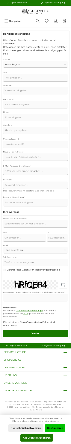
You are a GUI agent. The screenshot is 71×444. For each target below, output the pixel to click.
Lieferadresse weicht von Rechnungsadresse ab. (34, 269)
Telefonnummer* (10, 257)
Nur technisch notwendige (26, 428)
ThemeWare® (35, 410)
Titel (5, 73)
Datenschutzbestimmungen (29, 310)
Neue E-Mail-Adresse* (13, 152)
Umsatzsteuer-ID (11, 139)
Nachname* (8, 99)
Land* (6, 245)
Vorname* (7, 85)
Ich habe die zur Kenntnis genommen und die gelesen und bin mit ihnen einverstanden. (29, 313)
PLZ (49, 233)
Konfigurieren (55, 428)
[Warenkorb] (64, 21)
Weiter (35, 333)
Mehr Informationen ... (49, 421)
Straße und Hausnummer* (15, 219)
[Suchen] (37, 21)
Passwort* (7, 180)
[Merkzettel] (46, 21)
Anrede (6, 60)
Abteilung (7, 125)
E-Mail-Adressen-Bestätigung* (17, 166)
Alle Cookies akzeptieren (37, 437)
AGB (25, 313)
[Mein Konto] (55, 21)
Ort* (5, 233)
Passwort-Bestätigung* (14, 197)
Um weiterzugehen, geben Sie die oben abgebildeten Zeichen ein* (34, 292)
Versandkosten (55, 402)
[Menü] (13, 21)
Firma (6, 112)
